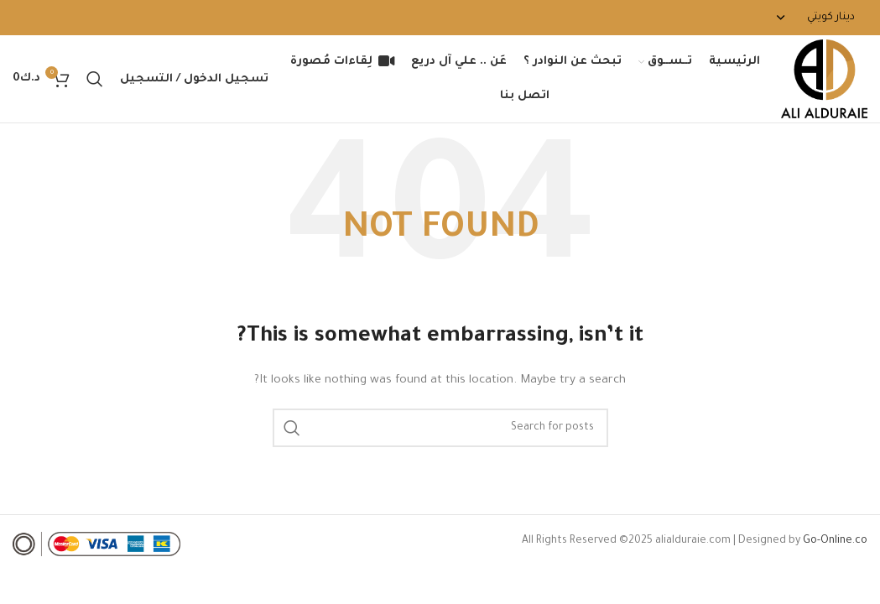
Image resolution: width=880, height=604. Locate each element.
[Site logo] (824, 80)
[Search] (95, 79)
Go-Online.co (835, 541)
